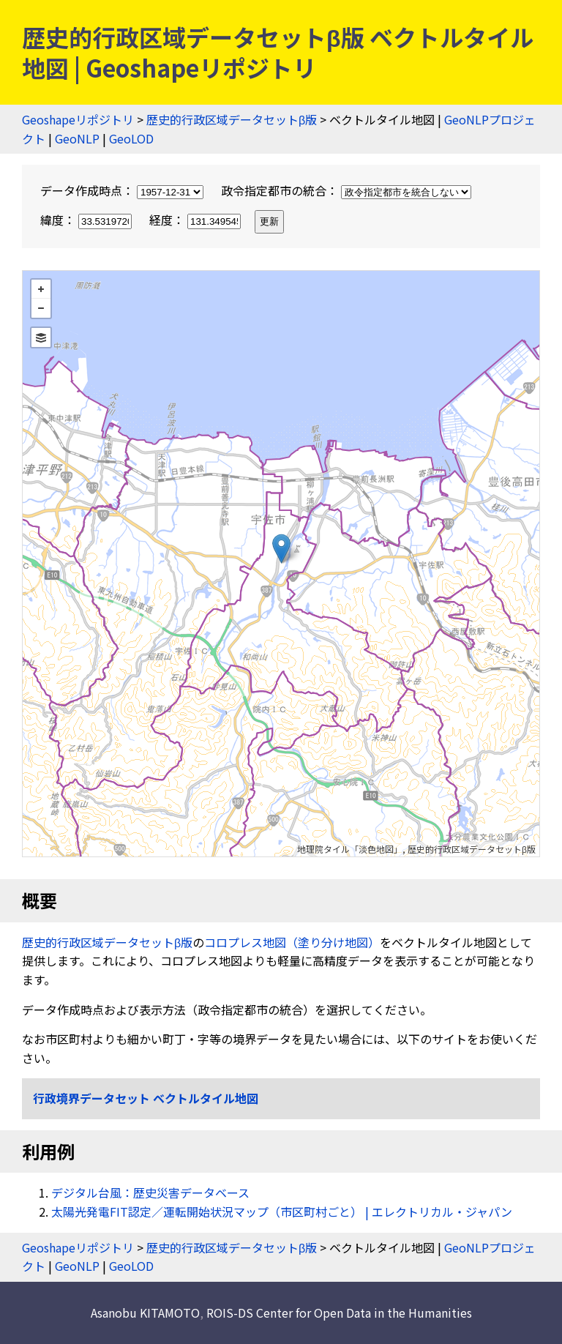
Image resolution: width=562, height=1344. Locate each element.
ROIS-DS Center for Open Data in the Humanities (339, 1312)
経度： (196, 219)
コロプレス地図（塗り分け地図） (292, 942)
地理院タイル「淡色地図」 (349, 849)
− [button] (40, 308)
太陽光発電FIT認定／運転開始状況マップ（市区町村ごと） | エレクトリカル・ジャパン (281, 1211)
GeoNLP (77, 138)
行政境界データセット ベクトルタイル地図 (145, 1098)
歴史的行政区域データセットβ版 (231, 119)
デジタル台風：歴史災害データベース (150, 1192)
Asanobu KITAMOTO (145, 1312)
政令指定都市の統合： (346, 190)
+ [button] (40, 289)
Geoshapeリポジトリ (78, 119)
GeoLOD (131, 138)
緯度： (87, 219)
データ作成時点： (123, 190)
